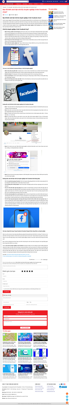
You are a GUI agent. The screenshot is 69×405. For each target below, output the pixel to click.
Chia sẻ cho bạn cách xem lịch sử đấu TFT (60, 20)
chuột (9, 114)
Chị (30, 302)
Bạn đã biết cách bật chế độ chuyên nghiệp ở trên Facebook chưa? (25, 11)
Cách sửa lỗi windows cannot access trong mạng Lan (59, 28)
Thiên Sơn (6, 15)
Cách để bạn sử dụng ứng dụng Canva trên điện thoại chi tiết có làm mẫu (24, 343)
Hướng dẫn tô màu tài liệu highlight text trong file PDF (59, 13)
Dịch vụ (30, 3)
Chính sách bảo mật (38, 389)
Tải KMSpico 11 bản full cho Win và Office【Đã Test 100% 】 (60, 16)
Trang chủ (18, 3)
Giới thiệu (25, 3)
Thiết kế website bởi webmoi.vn (46, 403)
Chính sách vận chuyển (39, 391)
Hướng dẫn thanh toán (51, 391)
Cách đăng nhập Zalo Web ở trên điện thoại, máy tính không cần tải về (25, 359)
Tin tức (36, 3)
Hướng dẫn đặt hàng (50, 389)
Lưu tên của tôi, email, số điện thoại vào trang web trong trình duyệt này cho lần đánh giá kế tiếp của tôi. (22, 288)
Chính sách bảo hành (38, 386)
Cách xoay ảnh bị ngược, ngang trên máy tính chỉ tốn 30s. (59, 24)
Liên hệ (41, 3)
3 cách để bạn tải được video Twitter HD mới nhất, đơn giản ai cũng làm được (9, 375)
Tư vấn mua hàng (50, 386)
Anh (27, 302)
